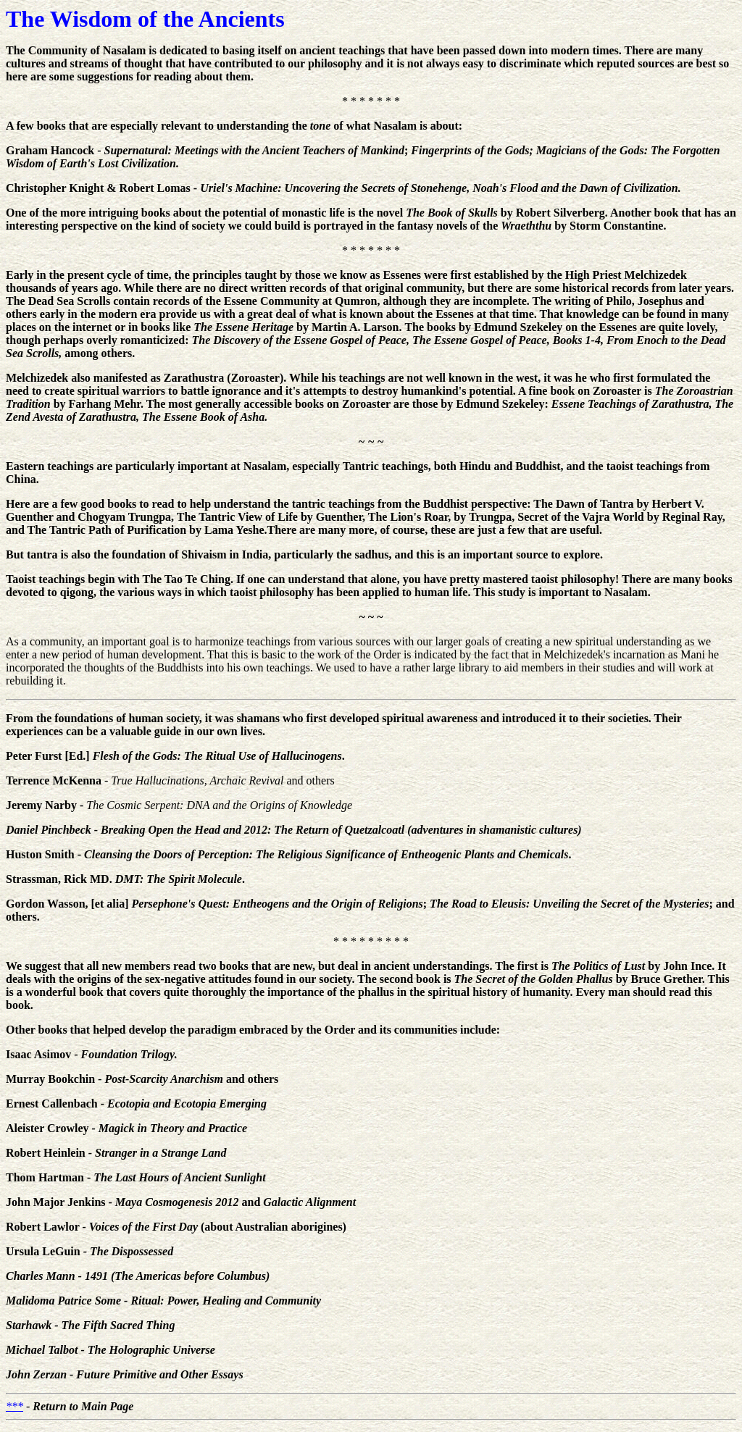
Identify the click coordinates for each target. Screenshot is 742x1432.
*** (14, 1406)
